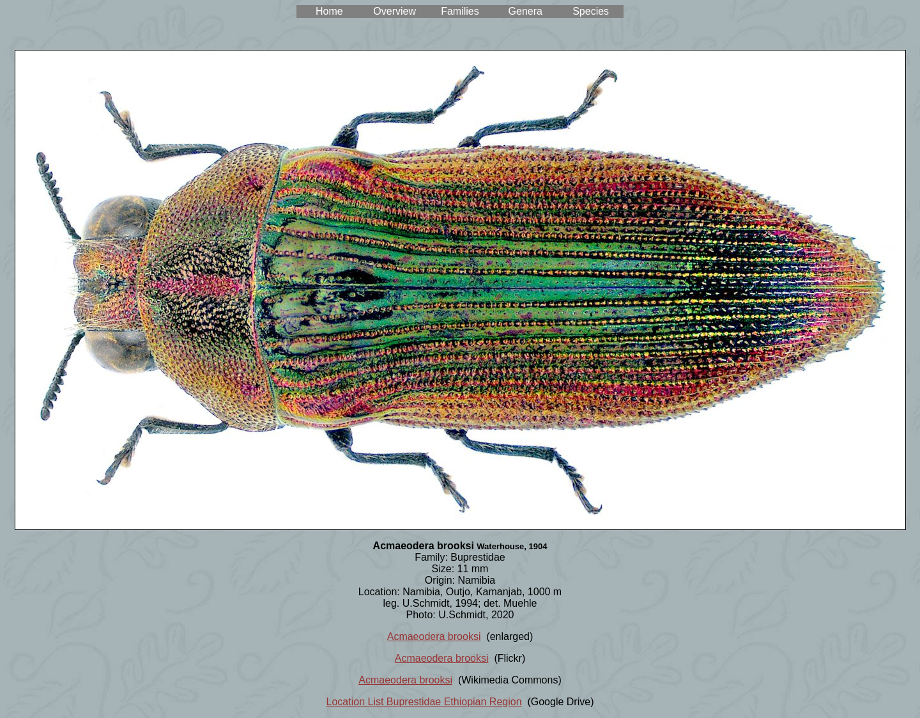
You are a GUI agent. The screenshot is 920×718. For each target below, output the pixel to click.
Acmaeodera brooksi (434, 636)
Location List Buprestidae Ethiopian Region (424, 701)
